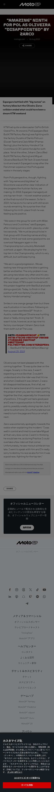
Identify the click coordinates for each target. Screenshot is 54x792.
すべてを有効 (27, 785)
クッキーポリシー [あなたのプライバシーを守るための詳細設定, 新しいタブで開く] (14, 772)
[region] (27, 762)
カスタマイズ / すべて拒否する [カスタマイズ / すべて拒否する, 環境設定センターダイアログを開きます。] (27, 778)
